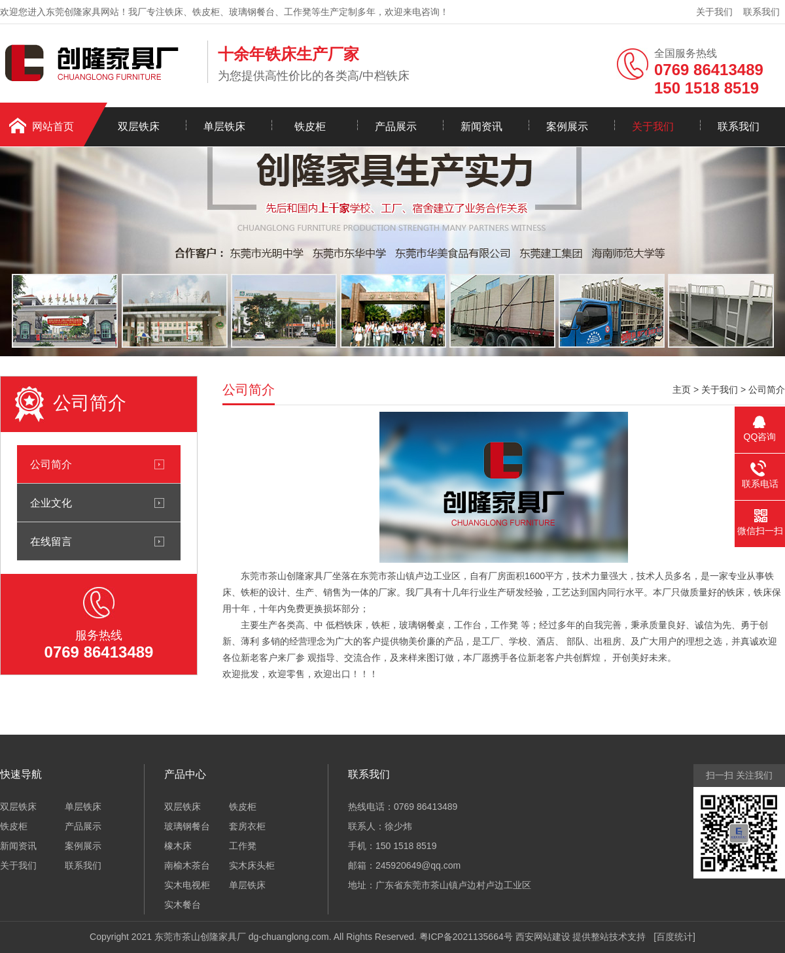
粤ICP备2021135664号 (466, 936)
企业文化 (51, 503)
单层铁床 (224, 126)
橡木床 (178, 846)
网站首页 (53, 126)
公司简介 (51, 464)
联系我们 (761, 12)
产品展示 (396, 126)
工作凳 (242, 846)
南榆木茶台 (187, 865)
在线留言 (51, 541)
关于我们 (714, 12)
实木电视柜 (187, 885)
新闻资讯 (481, 126)
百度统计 (674, 936)
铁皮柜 (310, 126)
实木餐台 (182, 904)
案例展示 (567, 126)
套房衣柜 (247, 826)
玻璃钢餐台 (187, 826)
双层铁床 (139, 126)
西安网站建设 (542, 936)
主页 (681, 389)
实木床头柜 (252, 865)
